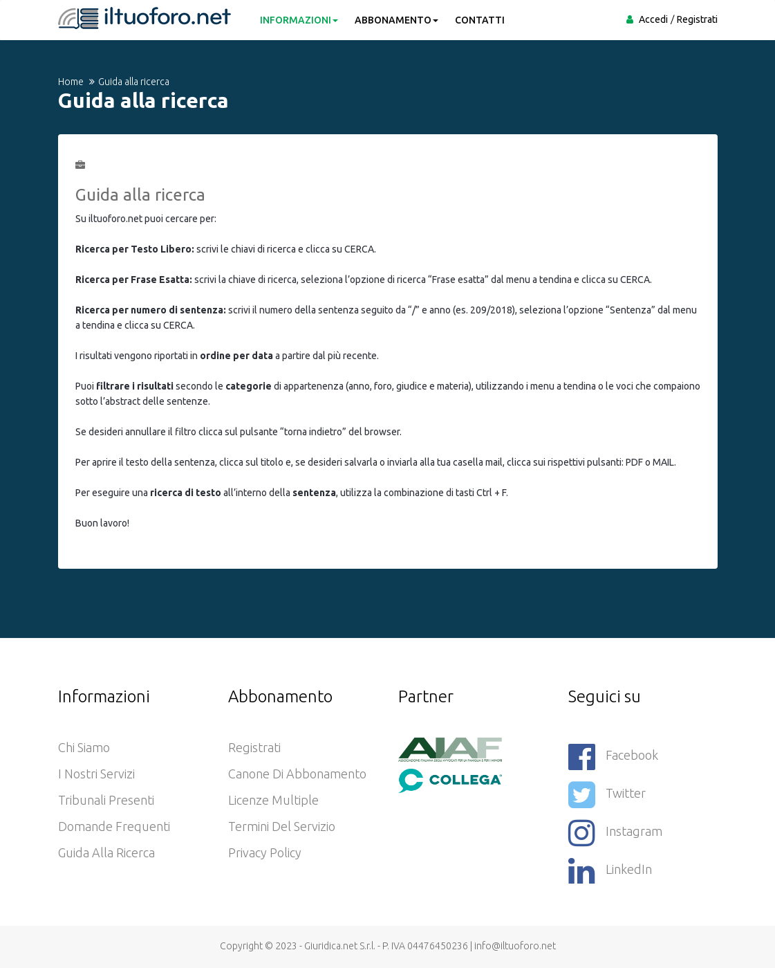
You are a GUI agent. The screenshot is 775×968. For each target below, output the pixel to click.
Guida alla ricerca (106, 852)
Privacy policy (264, 852)
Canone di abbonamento (297, 773)
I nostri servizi (96, 773)
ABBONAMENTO (396, 20)
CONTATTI (480, 20)
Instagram (615, 832)
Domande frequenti (114, 826)
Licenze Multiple (273, 800)
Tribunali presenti (106, 800)
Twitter (607, 794)
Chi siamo (84, 747)
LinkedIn (610, 870)
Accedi (653, 19)
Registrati (697, 19)
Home (71, 81)
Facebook (613, 756)
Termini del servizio (281, 826)
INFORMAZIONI (299, 20)
